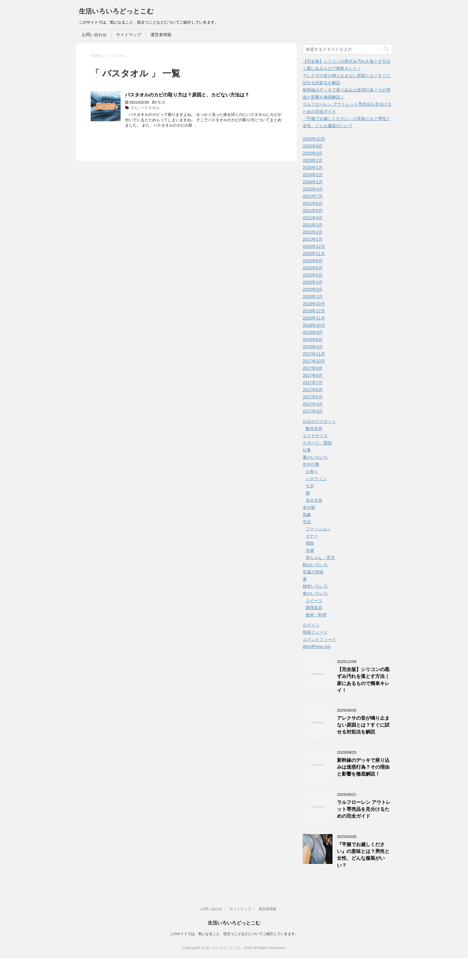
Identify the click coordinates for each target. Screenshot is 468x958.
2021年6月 (313, 203)
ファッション (318, 528)
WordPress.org (316, 646)
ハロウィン (316, 478)
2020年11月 (314, 253)
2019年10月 (314, 303)
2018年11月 (314, 318)
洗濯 (310, 550)
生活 (161, 102)
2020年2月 (313, 296)
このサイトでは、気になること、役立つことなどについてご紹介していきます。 (234, 934)
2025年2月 (313, 160)
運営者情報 (160, 34)
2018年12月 (314, 310)
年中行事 (311, 464)
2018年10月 (314, 325)
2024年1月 (313, 181)
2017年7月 (313, 382)
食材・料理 (316, 614)
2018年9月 (313, 332)
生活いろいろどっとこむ (116, 11)
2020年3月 (313, 289)
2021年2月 (313, 232)
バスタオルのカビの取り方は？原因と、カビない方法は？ (187, 94)
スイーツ (314, 600)
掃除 (310, 543)
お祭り (312, 471)
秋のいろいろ (315, 564)
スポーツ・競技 (317, 442)
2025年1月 (313, 167)
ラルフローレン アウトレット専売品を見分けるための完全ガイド (364, 809)
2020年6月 (313, 267)
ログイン (311, 625)
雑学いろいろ (315, 586)
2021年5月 (313, 210)
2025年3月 (313, 153)
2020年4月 (313, 282)
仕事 (307, 450)
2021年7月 (313, 196)
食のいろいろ (315, 593)
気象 (307, 514)
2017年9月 (313, 368)
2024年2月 (313, 174)
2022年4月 (313, 189)
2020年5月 (313, 275)
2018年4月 (313, 346)
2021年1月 (313, 239)
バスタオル (150, 107)
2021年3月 (313, 224)
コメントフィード (319, 639)
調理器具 (314, 607)
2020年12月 (314, 246)
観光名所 (314, 428)
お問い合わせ (94, 34)
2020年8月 (313, 260)
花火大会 (314, 500)
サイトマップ (128, 34)
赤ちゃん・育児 (320, 557)
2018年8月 (313, 339)
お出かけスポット (319, 421)
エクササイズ (315, 435)
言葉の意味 (313, 571)
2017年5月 (313, 396)
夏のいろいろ (315, 457)
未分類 (309, 507)
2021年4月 (313, 217)
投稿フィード (315, 632)
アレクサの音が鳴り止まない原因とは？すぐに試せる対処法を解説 (363, 725)
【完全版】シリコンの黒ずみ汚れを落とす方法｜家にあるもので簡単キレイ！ (363, 680)
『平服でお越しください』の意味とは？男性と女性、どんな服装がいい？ (363, 855)
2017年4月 (313, 404)
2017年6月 (313, 389)
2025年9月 (313, 146)
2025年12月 (314, 138)
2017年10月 (314, 361)
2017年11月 (314, 353)
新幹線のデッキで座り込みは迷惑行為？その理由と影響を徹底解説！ (363, 767)
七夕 (310, 485)
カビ (134, 107)
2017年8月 (313, 375)
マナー (312, 536)
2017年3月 (313, 411)
